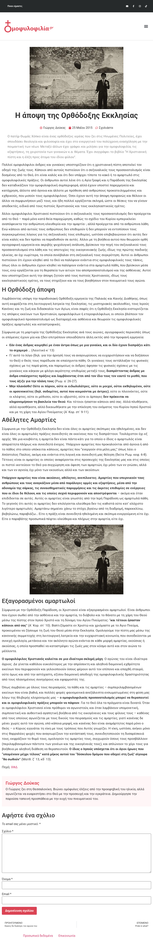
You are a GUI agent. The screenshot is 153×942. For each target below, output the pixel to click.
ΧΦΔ (14, 767)
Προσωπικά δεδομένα (38, 936)
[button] (146, 26)
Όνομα (7, 879)
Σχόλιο (7, 831)
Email (6, 894)
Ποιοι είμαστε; (15, 6)
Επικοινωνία (66, 936)
